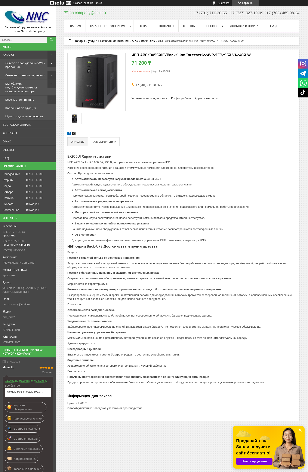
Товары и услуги (85, 41)
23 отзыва (224, 2)
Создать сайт (81, 2)
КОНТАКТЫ (10, 133)
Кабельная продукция (20, 108)
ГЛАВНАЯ (75, 26)
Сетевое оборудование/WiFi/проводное (25, 65)
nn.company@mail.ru (16, 304)
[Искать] (51, 39)
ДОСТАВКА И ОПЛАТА (17, 125)
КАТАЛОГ (9, 55)
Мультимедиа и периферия (24, 116)
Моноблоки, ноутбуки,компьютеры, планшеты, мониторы (21, 87)
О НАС (7, 141)
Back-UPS (148, 41)
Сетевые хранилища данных (25, 75)
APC (135, 41)
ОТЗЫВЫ (8, 150)
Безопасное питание (19, 100)
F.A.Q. (6, 158)
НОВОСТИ (211, 26)
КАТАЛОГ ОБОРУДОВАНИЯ (107, 26)
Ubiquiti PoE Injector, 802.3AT (25, 391)
